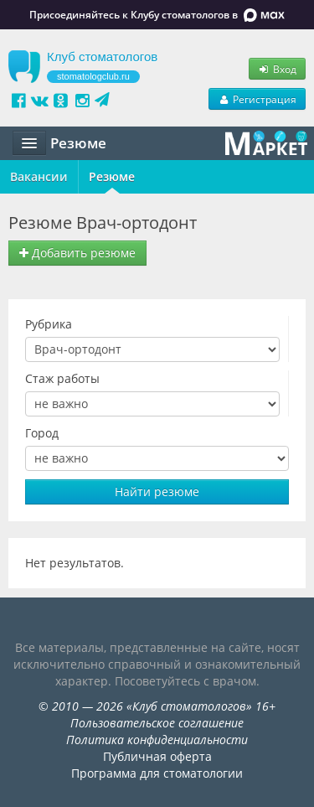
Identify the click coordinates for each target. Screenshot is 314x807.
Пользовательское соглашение (157, 723)
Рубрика (48, 324)
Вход (277, 68)
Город (42, 433)
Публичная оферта (157, 756)
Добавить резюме (77, 253)
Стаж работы (62, 378)
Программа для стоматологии (157, 773)
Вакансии (39, 176)
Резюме (112, 176)
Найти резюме (157, 491)
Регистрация (257, 99)
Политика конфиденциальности (157, 740)
